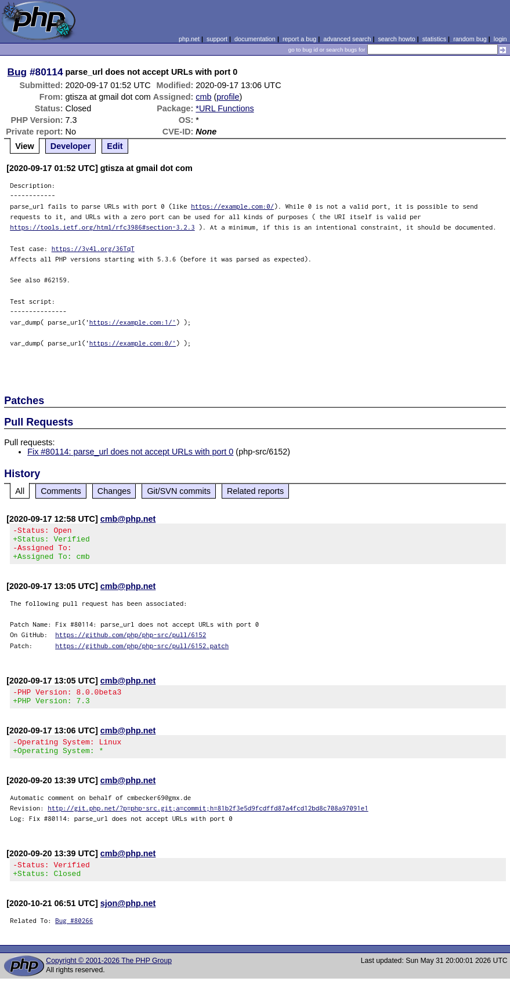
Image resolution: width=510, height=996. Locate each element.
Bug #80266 (74, 938)
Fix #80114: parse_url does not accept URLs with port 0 (130, 451)
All (19, 491)
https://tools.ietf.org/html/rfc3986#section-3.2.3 (102, 227)
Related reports (255, 491)
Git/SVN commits (179, 491)
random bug (470, 38)
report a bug (299, 38)
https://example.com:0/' (132, 343)
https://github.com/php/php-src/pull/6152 (130, 641)
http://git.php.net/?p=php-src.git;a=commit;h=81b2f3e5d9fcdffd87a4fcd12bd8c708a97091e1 (208, 822)
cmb (203, 96)
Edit (114, 146)
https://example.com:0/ (232, 206)
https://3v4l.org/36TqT (93, 248)
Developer (70, 146)
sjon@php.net (128, 920)
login (500, 38)
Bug (17, 72)
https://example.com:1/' (132, 322)
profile (227, 96)
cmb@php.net (128, 519)
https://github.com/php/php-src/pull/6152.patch (142, 652)
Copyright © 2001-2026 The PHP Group (109, 978)
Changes (114, 491)
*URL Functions (225, 108)
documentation (255, 38)
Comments (61, 491)
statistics (434, 38)
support (217, 38)
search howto (396, 38)
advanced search (347, 38)
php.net (189, 38)
